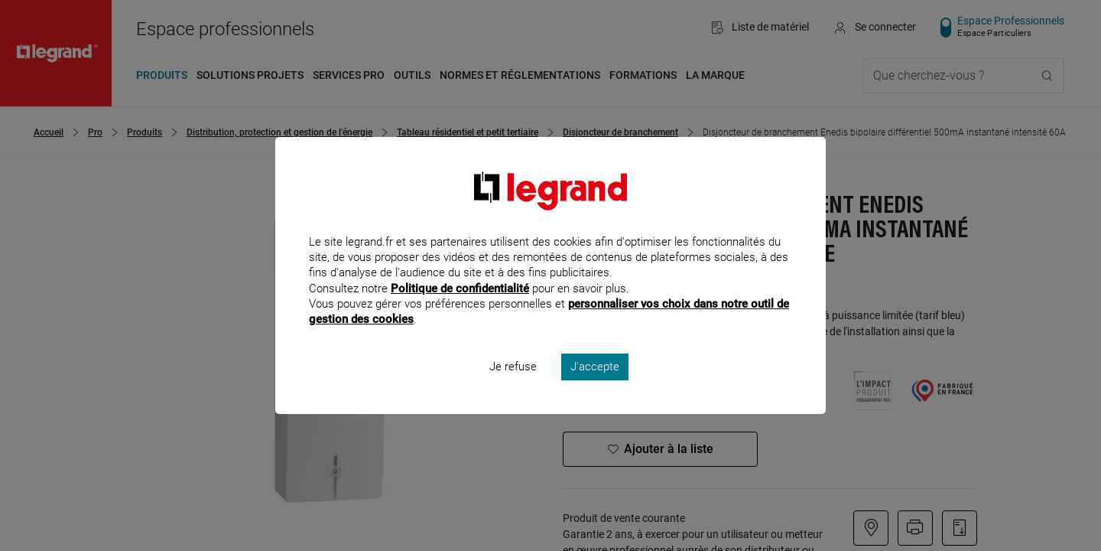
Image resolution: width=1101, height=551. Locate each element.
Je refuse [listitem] (513, 387)
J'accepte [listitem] (594, 387)
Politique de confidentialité (460, 308)
